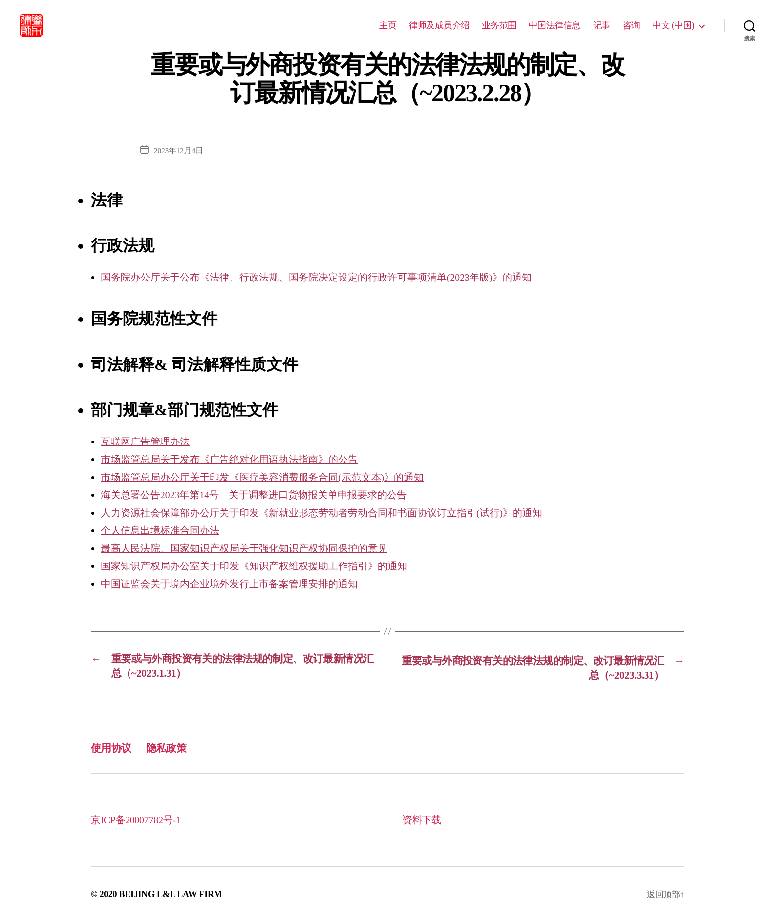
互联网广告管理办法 (147, 441)
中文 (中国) (673, 25)
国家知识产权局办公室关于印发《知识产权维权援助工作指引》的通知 (262, 566)
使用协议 (114, 748)
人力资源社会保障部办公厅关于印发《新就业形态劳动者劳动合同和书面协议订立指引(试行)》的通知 (332, 513)
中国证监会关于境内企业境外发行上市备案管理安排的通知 (236, 584)
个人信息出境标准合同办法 (163, 530)
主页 (387, 25)
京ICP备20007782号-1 (138, 821)
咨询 (631, 25)
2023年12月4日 (179, 150)
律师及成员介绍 (439, 25)
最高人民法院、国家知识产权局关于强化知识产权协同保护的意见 (251, 548)
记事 (601, 25)
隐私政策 (175, 748)
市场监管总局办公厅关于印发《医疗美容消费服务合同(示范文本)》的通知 (270, 477)
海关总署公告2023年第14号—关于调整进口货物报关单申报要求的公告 (262, 495)
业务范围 (499, 25)
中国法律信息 (555, 25)
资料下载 (422, 821)
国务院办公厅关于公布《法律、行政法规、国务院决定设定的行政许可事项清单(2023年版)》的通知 (327, 277)
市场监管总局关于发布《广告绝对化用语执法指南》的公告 (236, 459)
